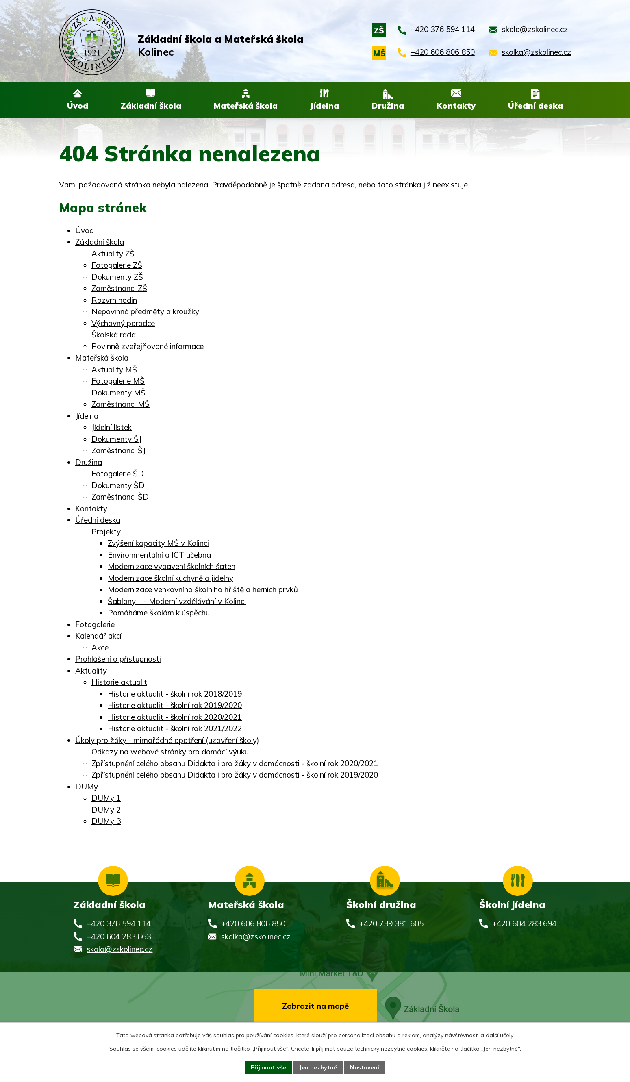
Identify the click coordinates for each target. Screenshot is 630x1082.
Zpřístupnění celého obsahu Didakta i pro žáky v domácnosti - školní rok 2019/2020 (234, 775)
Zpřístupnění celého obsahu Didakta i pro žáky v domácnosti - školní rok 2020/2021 (234, 764)
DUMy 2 (106, 810)
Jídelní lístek (111, 427)
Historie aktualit (119, 682)
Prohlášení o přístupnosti (118, 659)
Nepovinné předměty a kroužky (145, 312)
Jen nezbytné (318, 1067)
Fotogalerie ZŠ (116, 265)
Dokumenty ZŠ (117, 277)
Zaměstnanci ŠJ (118, 451)
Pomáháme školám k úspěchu (159, 613)
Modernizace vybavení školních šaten (171, 566)
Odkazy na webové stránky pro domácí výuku (170, 752)
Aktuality (91, 671)
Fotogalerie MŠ (118, 381)
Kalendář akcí (98, 636)
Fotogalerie (95, 625)
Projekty (106, 532)
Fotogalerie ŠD (117, 474)
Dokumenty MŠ (118, 393)
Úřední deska (97, 520)
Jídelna (86, 416)
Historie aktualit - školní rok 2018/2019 (175, 694)
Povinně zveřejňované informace (147, 347)
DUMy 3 (106, 821)
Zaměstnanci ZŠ (119, 288)
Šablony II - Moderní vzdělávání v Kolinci (177, 601)
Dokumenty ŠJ (116, 439)
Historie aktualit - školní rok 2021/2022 (175, 729)
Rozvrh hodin (114, 300)
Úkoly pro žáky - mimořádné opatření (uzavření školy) (167, 740)
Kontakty (91, 509)
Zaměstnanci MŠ (120, 404)
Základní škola (99, 242)
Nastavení (364, 1067)
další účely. (500, 1035)
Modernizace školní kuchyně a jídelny (170, 578)
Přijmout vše (268, 1067)
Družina (88, 462)
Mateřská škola (101, 358)
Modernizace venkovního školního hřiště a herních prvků (203, 590)
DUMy (86, 787)
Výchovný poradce (123, 323)
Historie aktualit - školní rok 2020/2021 (175, 717)
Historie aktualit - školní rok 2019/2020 (175, 705)
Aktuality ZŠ (113, 254)
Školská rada (113, 335)
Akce (100, 648)
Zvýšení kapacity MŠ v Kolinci (158, 543)
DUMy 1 (106, 798)
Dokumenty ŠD (118, 486)
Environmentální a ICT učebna (159, 555)
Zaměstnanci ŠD (120, 497)
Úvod (84, 231)
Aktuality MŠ (114, 370)
